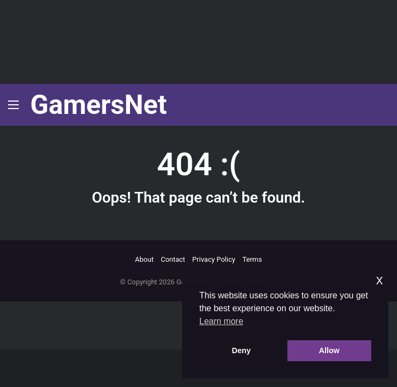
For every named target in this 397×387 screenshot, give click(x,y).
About (144, 259)
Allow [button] (329, 350)
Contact (173, 259)
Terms (252, 259)
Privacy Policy (213, 259)
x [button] (379, 280)
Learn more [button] (221, 321)
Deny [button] (241, 350)
